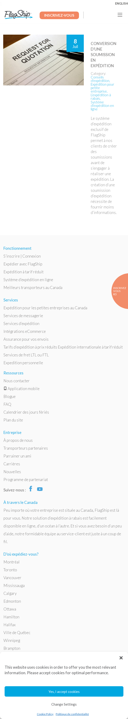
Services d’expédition (21, 323)
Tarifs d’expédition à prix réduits (30, 347)
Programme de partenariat (25, 479)
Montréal (11, 562)
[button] (121, 657)
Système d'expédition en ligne (102, 105)
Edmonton (12, 601)
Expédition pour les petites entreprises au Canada (45, 307)
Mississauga (14, 585)
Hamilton (11, 616)
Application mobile (21, 388)
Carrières (11, 463)
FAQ (7, 404)
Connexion (31, 256)
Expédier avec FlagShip (22, 264)
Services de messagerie (23, 315)
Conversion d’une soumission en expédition (103, 54)
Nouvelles (12, 471)
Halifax (9, 624)
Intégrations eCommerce (24, 331)
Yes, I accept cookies (64, 691)
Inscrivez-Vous (59, 15)
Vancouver (12, 577)
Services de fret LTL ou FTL (26, 354)
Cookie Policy (45, 714)
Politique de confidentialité (72, 714)
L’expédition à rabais (101, 96)
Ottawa (9, 609)
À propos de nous (18, 440)
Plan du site (13, 420)
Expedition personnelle (23, 362)
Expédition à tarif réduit (23, 271)
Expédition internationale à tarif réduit (90, 347)
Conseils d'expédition (100, 79)
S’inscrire (11, 256)
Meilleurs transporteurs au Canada (32, 287)
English (121, 3)
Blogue (9, 396)
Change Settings (64, 704)
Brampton (11, 648)
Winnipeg (11, 640)
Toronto (10, 569)
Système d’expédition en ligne (28, 279)
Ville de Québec (16, 632)
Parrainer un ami (17, 456)
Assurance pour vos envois (26, 339)
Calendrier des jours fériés (26, 412)
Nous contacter (16, 380)
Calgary (10, 593)
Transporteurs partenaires (25, 448)
